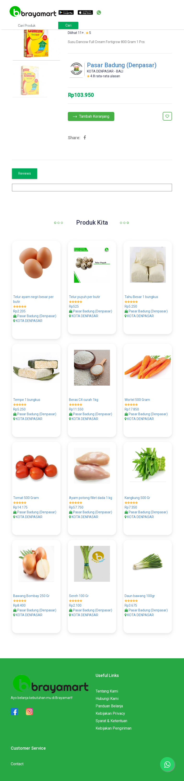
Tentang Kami (107, 691)
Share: (74, 137)
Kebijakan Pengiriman (114, 728)
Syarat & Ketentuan (111, 721)
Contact (17, 764)
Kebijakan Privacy (110, 713)
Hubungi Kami (107, 698)
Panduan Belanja (109, 706)
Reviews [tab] (24, 173)
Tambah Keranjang (91, 116)
